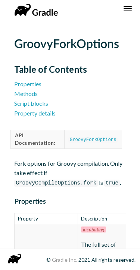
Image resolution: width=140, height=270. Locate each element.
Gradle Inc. (65, 259)
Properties (27, 83)
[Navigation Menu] (128, 8)
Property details (35, 113)
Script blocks (31, 103)
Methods (26, 93)
